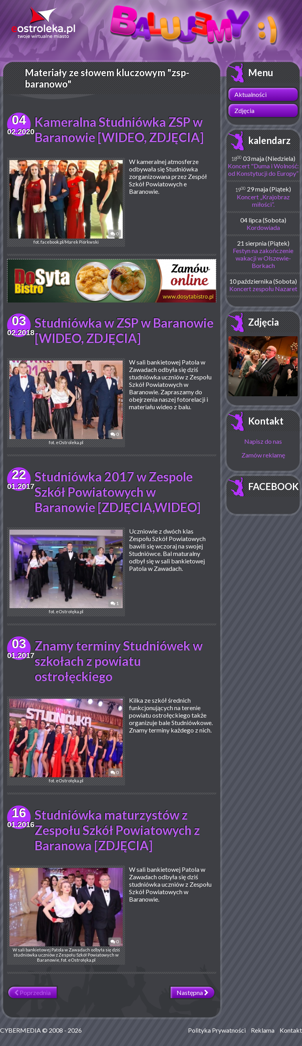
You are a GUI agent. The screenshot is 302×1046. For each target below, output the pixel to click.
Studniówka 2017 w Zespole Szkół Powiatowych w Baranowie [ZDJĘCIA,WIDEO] (118, 492)
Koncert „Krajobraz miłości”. (263, 200)
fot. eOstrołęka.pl (66, 572)
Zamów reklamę (263, 455)
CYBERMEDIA (20, 1030)
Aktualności (250, 94)
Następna (192, 992)
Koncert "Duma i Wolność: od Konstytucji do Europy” (263, 169)
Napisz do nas (263, 441)
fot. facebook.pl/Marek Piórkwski (66, 202)
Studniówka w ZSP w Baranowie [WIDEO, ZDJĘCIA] (124, 330)
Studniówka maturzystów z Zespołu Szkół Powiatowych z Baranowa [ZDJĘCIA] (117, 830)
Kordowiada (263, 227)
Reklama (262, 1030)
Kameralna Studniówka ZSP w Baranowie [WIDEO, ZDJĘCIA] (119, 129)
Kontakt (266, 420)
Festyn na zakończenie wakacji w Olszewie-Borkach (263, 258)
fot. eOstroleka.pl (66, 403)
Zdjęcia (244, 110)
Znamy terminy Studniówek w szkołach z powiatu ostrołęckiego (119, 661)
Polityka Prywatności (217, 1030)
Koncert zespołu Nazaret (263, 288)
